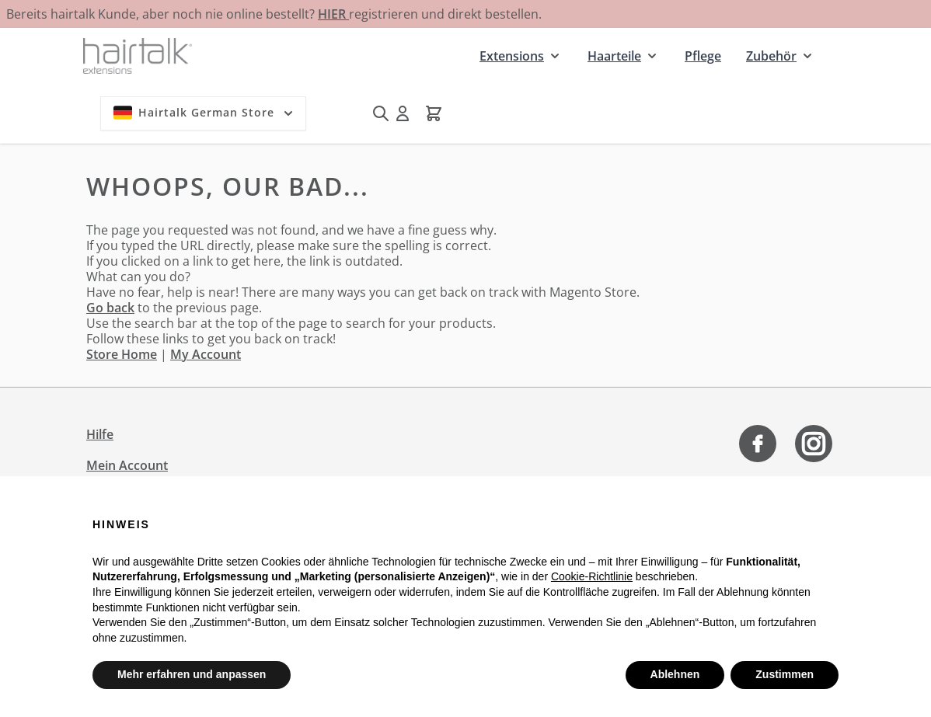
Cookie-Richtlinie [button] (592, 576)
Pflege (703, 55)
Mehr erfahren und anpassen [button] (191, 674)
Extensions (511, 55)
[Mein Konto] (402, 113)
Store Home (121, 354)
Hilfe (99, 434)
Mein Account (127, 465)
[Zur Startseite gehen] (137, 55)
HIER (333, 14)
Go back (110, 307)
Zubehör (771, 55)
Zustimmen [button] (784, 674)
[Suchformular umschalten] (380, 113)
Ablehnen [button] (675, 674)
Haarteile (614, 55)
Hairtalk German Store (204, 112)
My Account (205, 354)
